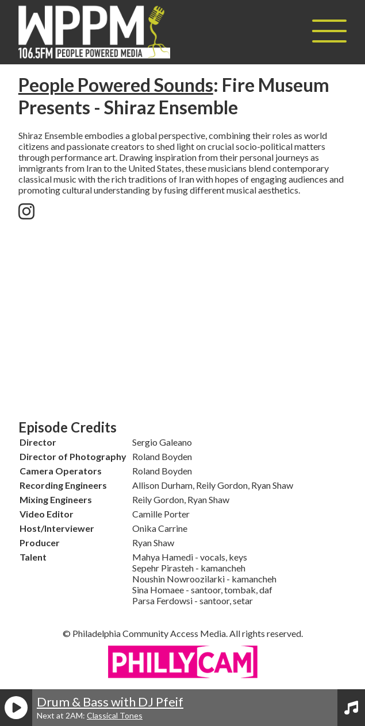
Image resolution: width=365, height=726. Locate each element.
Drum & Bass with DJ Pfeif (110, 701)
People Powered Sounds (115, 85)
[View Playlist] (351, 707)
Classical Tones (115, 715)
